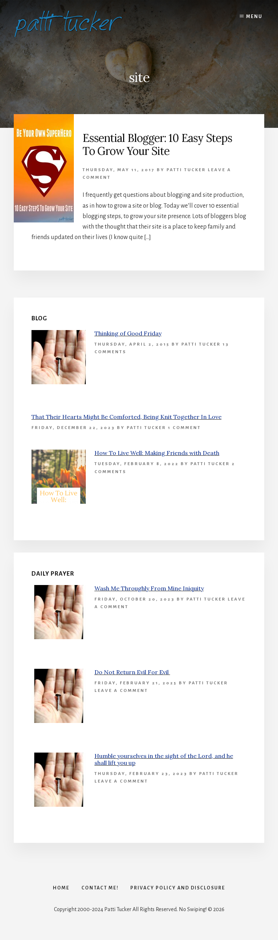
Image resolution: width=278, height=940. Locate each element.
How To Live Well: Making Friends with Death (156, 452)
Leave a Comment (121, 690)
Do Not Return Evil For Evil (132, 672)
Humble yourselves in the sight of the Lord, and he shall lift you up (163, 759)
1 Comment (184, 427)
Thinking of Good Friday (127, 333)
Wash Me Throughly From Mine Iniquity (149, 588)
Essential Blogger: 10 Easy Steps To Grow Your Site (157, 144)
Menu (254, 16)
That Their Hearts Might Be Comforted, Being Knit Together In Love (126, 416)
